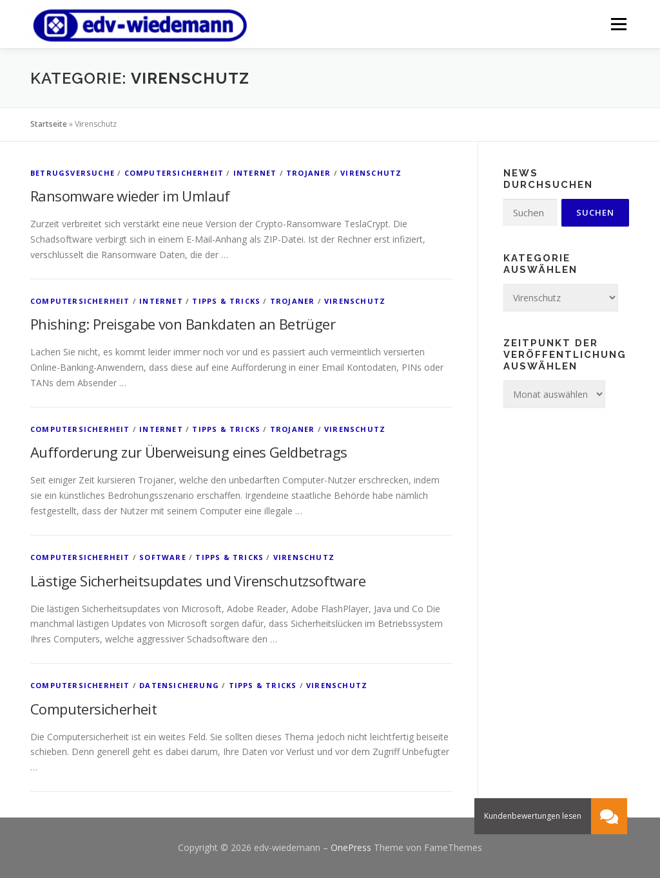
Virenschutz (371, 173)
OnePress (351, 847)
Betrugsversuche (72, 173)
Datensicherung (179, 685)
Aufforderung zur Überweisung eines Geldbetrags (188, 452)
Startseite (48, 123)
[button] (609, 816)
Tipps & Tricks (226, 301)
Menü (618, 24)
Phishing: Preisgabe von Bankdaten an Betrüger (182, 323)
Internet (255, 173)
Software (162, 557)
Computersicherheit (174, 173)
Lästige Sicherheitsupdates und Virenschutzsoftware (197, 580)
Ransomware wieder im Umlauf (130, 195)
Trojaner (308, 173)
